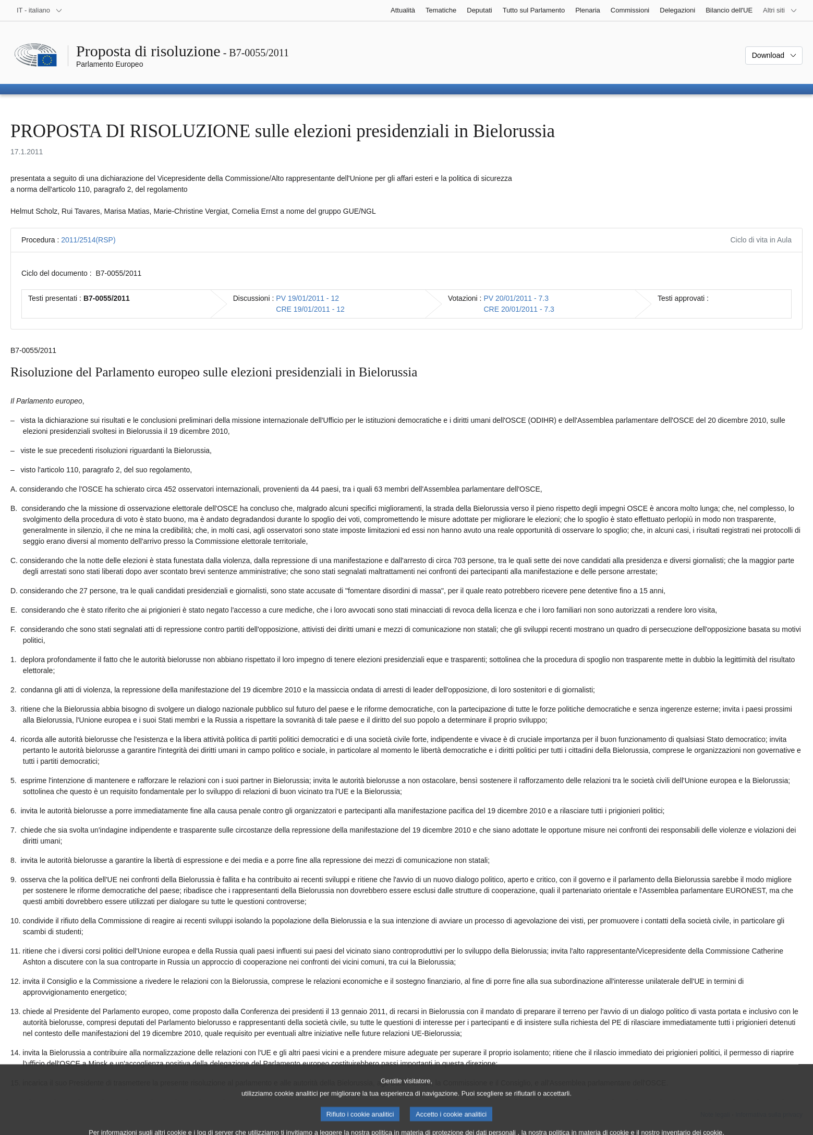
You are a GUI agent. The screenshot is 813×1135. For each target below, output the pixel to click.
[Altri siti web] (780, 10)
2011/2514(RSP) (88, 240)
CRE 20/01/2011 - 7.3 (518, 309)
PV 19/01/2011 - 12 (307, 298)
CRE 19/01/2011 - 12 (310, 309)
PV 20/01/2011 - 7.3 (516, 298)
